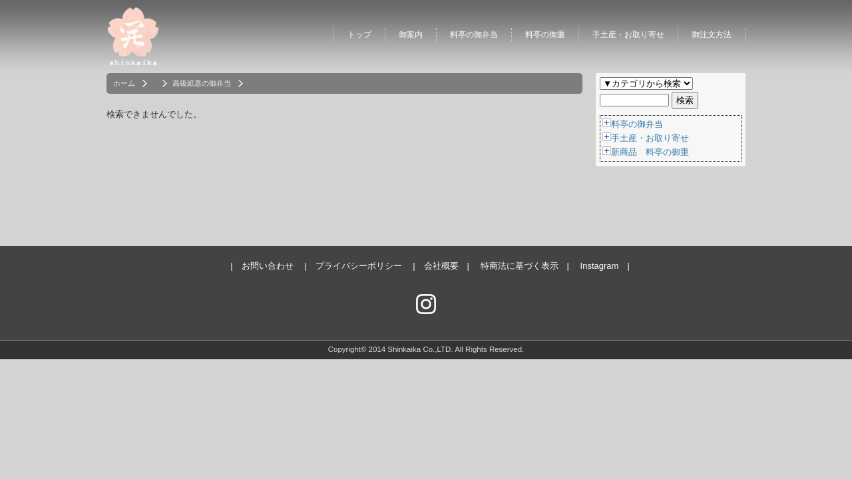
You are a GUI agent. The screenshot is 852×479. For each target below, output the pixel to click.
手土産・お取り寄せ (628, 34)
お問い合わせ (268, 266)
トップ (359, 34)
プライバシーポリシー (359, 266)
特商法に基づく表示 (519, 266)
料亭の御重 (545, 34)
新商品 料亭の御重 (650, 152)
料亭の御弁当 (474, 34)
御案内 (411, 34)
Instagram (599, 266)
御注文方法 (712, 34)
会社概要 (441, 266)
